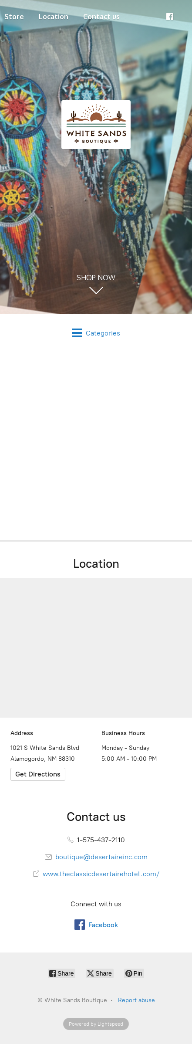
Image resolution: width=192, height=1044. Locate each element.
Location (53, 16)
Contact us (101, 16)
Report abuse (136, 1000)
